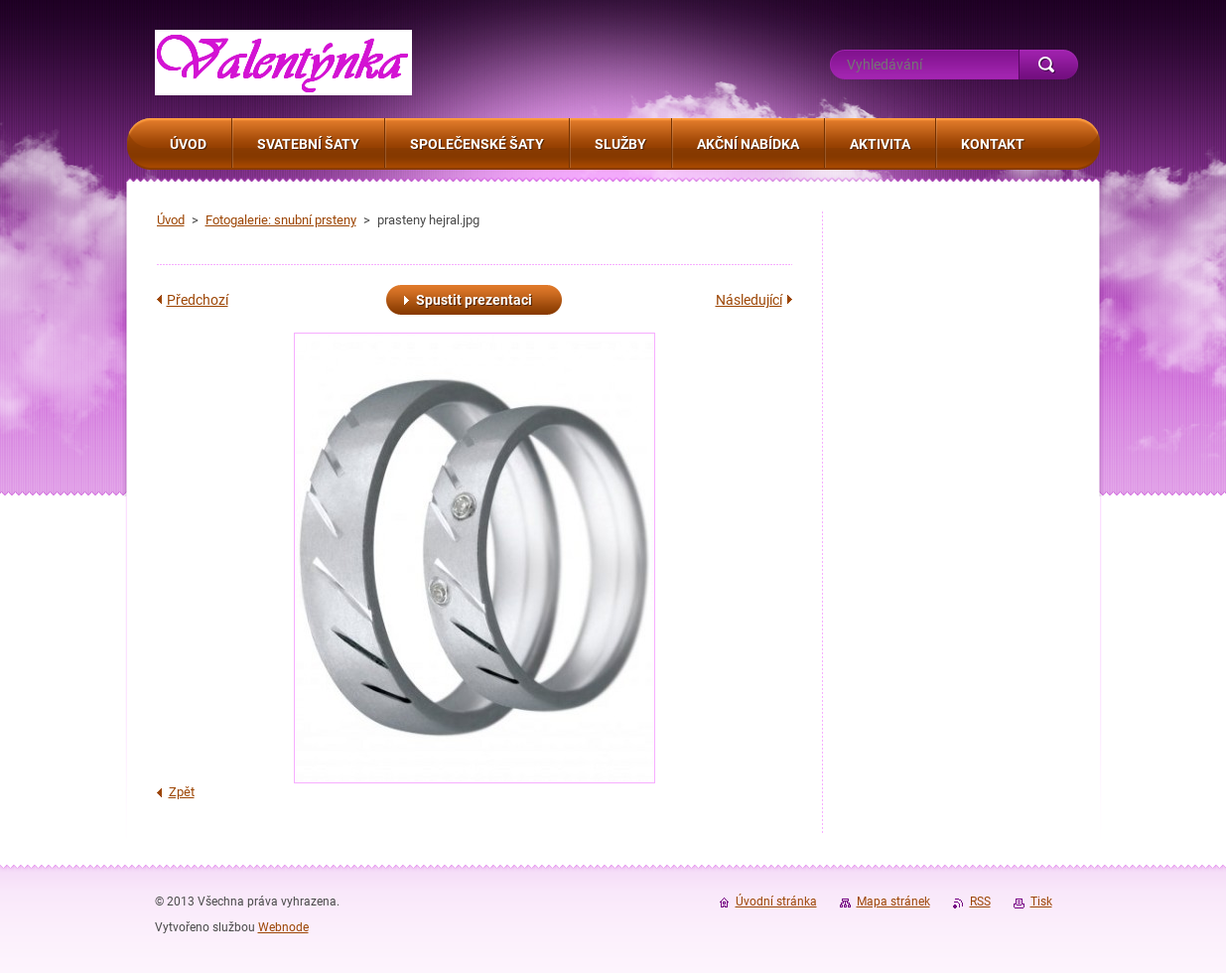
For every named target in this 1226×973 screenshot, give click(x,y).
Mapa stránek (893, 901)
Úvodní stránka (776, 901)
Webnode (283, 927)
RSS (980, 901)
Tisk (1041, 901)
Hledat (1048, 64)
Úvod (171, 219)
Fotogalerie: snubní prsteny (280, 219)
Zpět (182, 791)
